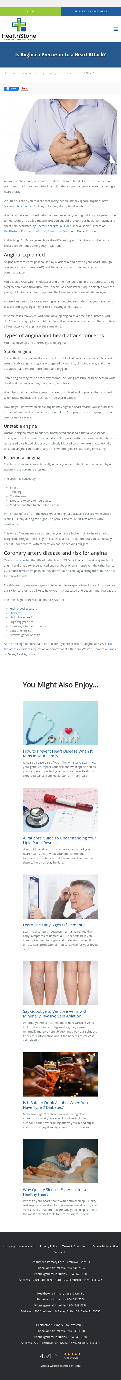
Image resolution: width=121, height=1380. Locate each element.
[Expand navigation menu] (115, 29)
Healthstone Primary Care (18, 73)
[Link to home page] (24, 29)
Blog (41, 73)
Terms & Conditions (75, 1246)
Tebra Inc (29, 1246)
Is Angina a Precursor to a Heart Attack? (71, 73)
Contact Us (61, 1252)
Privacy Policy (48, 1246)
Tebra (77, 1365)
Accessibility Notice (105, 1246)
